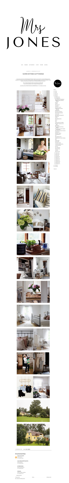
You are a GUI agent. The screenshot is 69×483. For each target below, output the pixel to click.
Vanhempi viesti (49, 477)
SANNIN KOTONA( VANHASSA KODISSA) (59, 101)
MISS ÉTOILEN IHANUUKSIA (59, 112)
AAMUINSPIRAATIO (58, 134)
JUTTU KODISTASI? (31, 64)
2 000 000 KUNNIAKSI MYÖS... (59, 144)
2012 (55, 165)
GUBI (56, 121)
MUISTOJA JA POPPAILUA (58, 111)
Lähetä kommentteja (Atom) (21, 478)
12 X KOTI (37, 64)
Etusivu (33, 477)
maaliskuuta (57, 161)
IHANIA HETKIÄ (57, 140)
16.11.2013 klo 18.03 (20, 458)
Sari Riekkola (19, 466)
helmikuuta (57, 162)
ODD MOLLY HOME (58, 142)
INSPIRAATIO (57, 116)
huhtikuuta (56, 160)
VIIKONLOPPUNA (57, 148)
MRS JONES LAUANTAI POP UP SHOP (59, 124)
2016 (55, 92)
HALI (55, 135)
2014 (55, 94)
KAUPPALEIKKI (57, 141)
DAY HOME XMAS (57, 147)
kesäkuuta (56, 157)
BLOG (22, 64)
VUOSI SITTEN (57, 114)
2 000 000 (56, 150)
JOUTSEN (56, 102)
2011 (55, 166)
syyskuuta (56, 154)
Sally (18, 471)
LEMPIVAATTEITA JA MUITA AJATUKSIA (59, 109)
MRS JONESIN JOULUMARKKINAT (59, 99)
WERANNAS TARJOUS (58, 133)
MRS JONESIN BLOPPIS (58, 118)
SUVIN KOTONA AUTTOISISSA (59, 122)
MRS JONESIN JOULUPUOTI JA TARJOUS (59, 127)
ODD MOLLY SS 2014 (58, 107)
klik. (32, 82)
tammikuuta (57, 163)
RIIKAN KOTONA (57, 151)
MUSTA (56, 120)
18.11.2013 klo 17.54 (20, 473)
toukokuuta (57, 158)
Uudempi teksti (17, 477)
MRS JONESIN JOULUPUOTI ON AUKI (60, 130)
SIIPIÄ (56, 139)
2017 (55, 91)
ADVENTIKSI (56, 106)
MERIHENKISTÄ (57, 125)
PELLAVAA (56, 146)
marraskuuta (57, 98)
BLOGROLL (46, 64)
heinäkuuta (57, 156)
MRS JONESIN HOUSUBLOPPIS (59, 115)
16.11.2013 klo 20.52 (20, 463)
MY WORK (41, 64)
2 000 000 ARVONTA (58, 145)
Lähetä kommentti (19, 475)
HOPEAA (56, 117)
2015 (55, 93)
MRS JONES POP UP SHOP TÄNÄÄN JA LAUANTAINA (60, 129)
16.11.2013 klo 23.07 (20, 468)
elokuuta (56, 155)
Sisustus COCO (19, 455)
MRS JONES (26, 64)
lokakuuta (56, 152)
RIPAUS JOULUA (57, 104)
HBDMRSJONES (57, 110)
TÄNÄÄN (56, 103)
